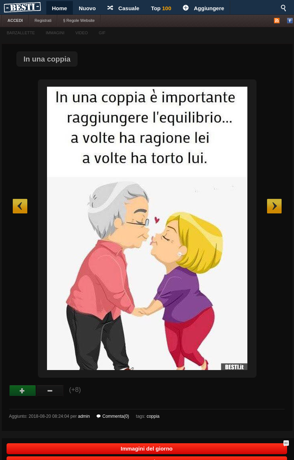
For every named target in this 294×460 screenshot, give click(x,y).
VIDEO (81, 33)
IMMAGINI (55, 33)
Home (59, 8)
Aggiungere (203, 8)
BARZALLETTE (21, 33)
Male (50, 391)
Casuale (123, 8)
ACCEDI (15, 20)
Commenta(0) (113, 416)
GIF (102, 33)
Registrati (43, 20)
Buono (22, 391)
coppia (152, 416)
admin (84, 416)
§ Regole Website (79, 20)
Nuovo (87, 8)
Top (161, 8)
